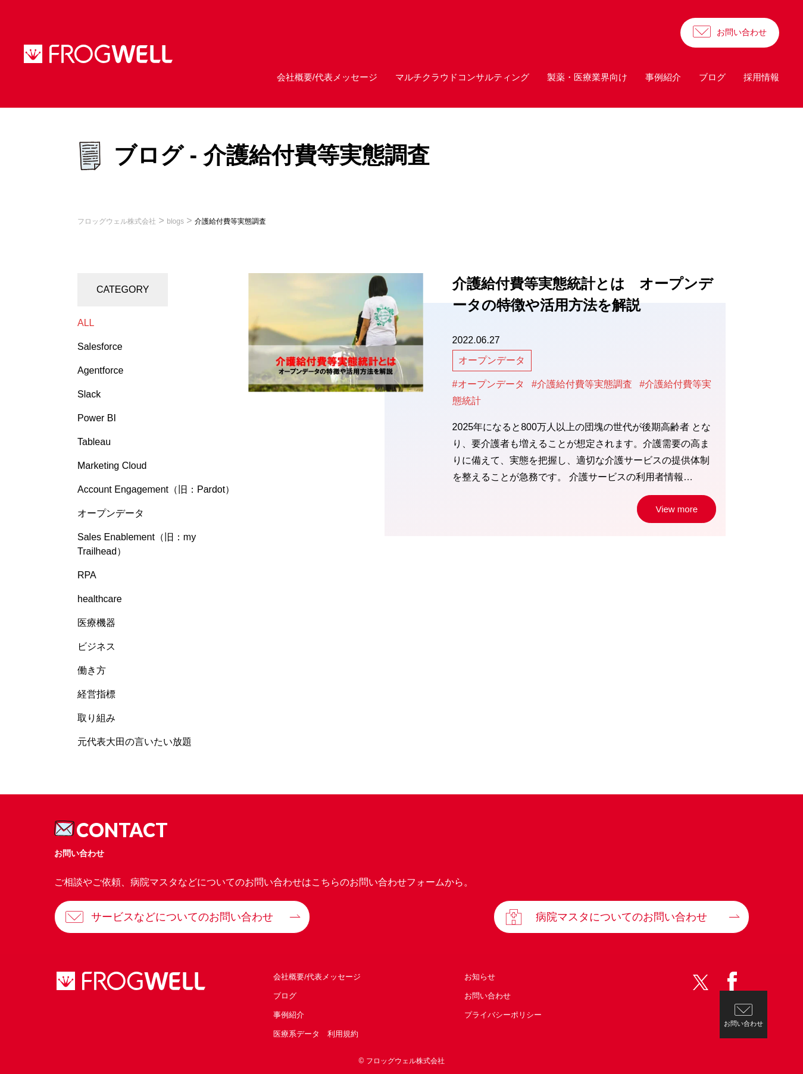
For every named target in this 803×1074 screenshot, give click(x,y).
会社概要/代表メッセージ (327, 77)
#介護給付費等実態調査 (582, 384)
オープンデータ (491, 360)
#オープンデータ (488, 384)
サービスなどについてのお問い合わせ (182, 917)
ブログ (712, 77)
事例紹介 (663, 77)
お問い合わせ (742, 32)
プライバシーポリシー (503, 1014)
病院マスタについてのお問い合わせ (621, 917)
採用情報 (761, 77)
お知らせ (479, 976)
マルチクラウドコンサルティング (462, 77)
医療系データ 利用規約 (315, 1033)
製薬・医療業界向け (587, 77)
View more (676, 509)
